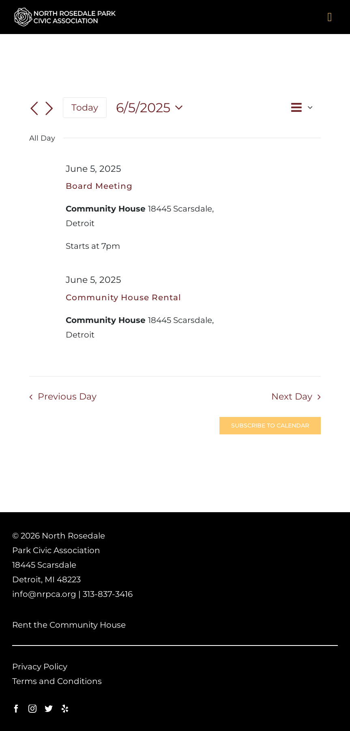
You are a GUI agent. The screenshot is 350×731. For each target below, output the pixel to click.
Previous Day (67, 396)
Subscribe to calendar (270, 425)
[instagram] (32, 709)
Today (84, 107)
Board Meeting (99, 186)
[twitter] (49, 709)
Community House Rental (123, 297)
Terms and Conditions (57, 681)
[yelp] (65, 709)
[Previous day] (34, 108)
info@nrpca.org (44, 594)
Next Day (291, 396)
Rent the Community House (69, 625)
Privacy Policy (39, 666)
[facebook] (16, 709)
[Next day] (49, 108)
